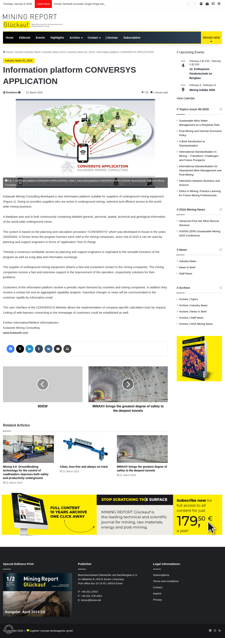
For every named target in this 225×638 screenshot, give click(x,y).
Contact (93, 37)
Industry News (187, 261)
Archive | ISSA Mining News (196, 323)
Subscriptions (161, 575)
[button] (8, 629)
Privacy (157, 599)
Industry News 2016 (54, 52)
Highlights (57, 37)
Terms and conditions (166, 581)
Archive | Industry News (193, 305)
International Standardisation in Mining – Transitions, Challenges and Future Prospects (198, 156)
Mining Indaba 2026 (202, 90)
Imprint (157, 593)
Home (10, 37)
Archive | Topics (188, 299)
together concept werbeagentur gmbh (51, 630)
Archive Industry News (28, 52)
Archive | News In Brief (193, 311)
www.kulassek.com (15, 332)
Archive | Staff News (191, 317)
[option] (37, 595)
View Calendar (186, 98)
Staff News (185, 273)
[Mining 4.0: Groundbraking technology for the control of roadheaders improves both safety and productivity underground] (28, 449)
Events (40, 37)
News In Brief (187, 267)
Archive (75, 37)
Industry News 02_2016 (80, 52)
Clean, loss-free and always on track (84, 466)
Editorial (24, 37)
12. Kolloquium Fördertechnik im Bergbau (200, 73)
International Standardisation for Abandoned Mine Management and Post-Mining (200, 170)
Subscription (131, 37)
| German (112, 37)
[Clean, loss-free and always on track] (85, 449)
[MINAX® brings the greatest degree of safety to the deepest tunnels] (142, 449)
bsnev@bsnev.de (91, 600)
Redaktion (11, 92)
